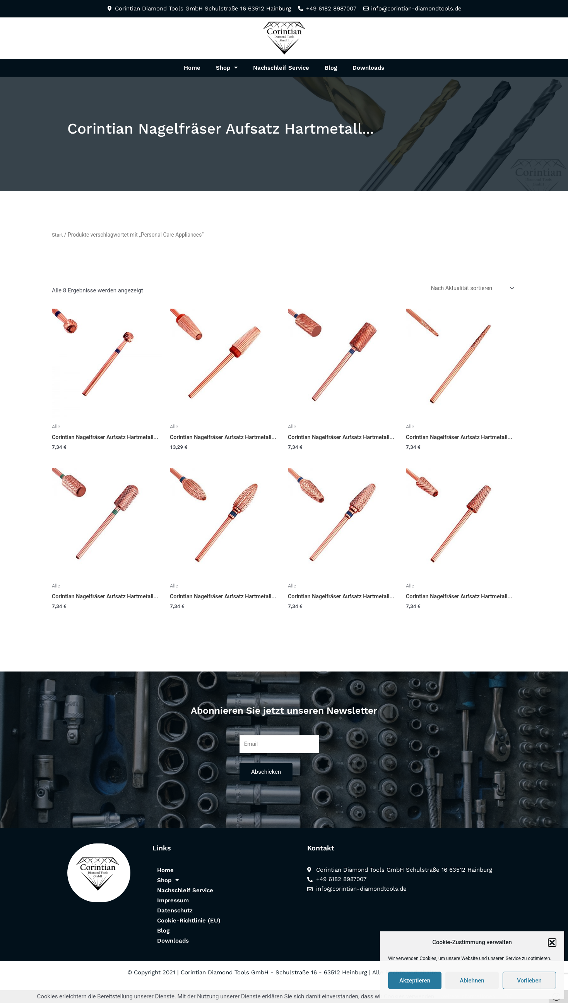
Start (57, 235)
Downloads (368, 67)
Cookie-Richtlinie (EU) (189, 935)
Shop (227, 67)
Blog (331, 67)
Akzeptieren (414, 980)
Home (192, 67)
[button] (552, 942)
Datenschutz (175, 925)
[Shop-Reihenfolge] (470, 288)
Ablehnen (472, 980)
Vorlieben (529, 980)
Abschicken (266, 786)
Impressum (173, 915)
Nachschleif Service (281, 67)
